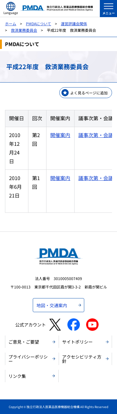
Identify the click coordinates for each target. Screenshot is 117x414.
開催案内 (60, 135)
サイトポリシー (77, 342)
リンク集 (17, 376)
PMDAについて (38, 23)
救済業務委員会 (24, 30)
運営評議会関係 (74, 23)
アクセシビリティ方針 (81, 359)
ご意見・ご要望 (23, 342)
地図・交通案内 (52, 305)
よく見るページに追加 (89, 92)
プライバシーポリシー (28, 359)
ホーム (10, 23)
